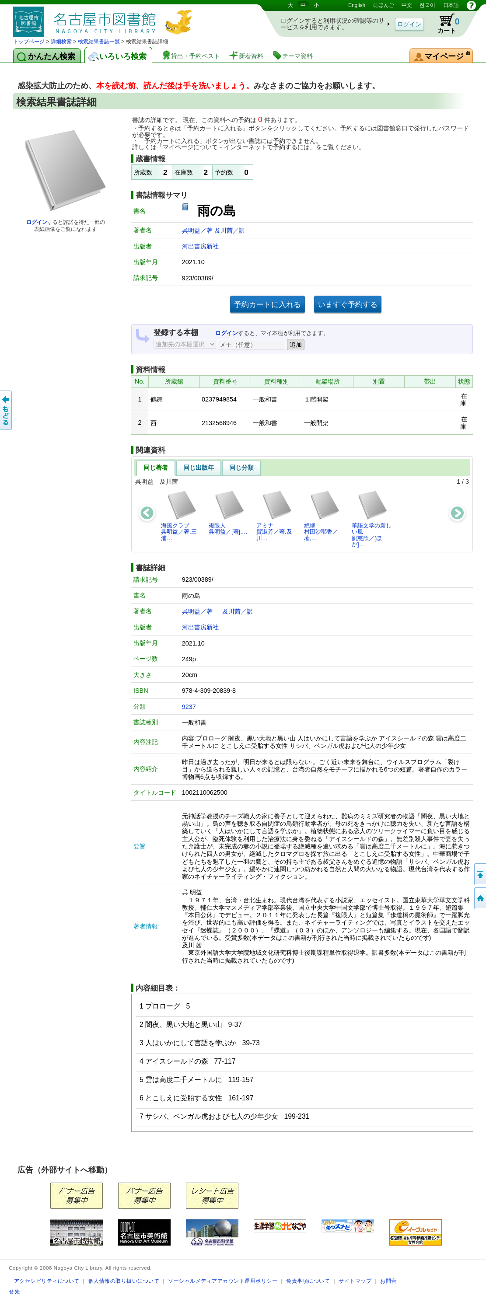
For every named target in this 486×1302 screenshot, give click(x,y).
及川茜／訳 (229, 230)
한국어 (427, 5)
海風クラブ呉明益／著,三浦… (179, 515)
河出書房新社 (200, 246)
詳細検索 (61, 41)
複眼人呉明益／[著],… (228, 512)
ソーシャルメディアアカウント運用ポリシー (222, 1281)
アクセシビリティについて (47, 1281)
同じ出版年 (198, 467)
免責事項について (308, 1281)
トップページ (29, 41)
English (356, 5)
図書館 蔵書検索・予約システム (105, 18)
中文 (407, 5)
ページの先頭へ (479, 874)
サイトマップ (355, 1281)
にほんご (383, 5)
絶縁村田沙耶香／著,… (322, 515)
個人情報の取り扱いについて (124, 1281)
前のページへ (6, 410)
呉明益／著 (198, 230)
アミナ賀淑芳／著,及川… (274, 515)
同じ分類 (241, 467)
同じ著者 (155, 467)
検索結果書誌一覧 (99, 41)
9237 (189, 706)
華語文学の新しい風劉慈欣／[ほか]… (372, 519)
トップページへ (479, 898)
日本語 (451, 5)
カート (444, 23)
